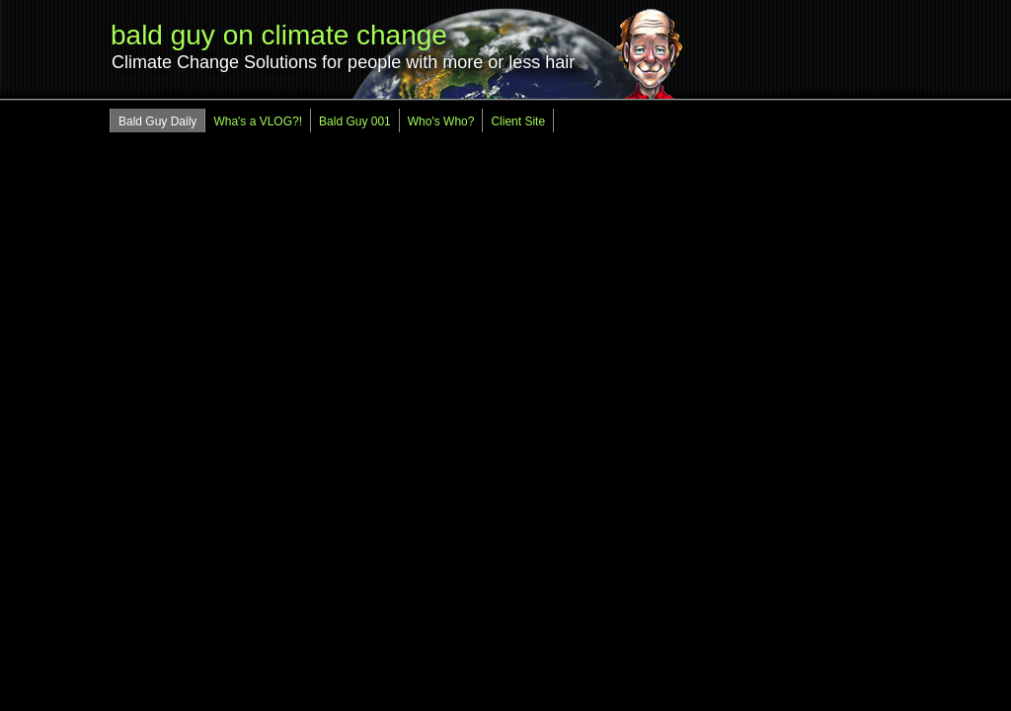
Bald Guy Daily (157, 121)
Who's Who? (441, 121)
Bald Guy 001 (355, 121)
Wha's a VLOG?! (257, 121)
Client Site (518, 121)
